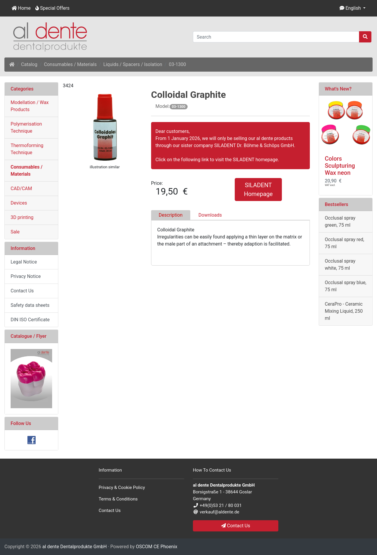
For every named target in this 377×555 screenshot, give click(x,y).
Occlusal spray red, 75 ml (344, 243)
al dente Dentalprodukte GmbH (74, 546)
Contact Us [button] (235, 525)
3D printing (22, 217)
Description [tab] (171, 215)
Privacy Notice (26, 276)
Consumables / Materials (70, 64)
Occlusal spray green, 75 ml (340, 221)
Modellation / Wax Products (30, 106)
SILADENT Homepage (258, 189)
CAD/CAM (21, 188)
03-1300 (177, 64)
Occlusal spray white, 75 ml (340, 264)
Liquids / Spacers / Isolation (132, 64)
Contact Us (22, 291)
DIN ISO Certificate (30, 319)
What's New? (338, 89)
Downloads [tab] (210, 215)
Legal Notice (24, 262)
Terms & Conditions (118, 499)
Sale (15, 232)
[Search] (276, 36)
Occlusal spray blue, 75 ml (345, 286)
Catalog (29, 64)
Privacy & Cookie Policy (122, 487)
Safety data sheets (30, 305)
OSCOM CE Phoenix (156, 546)
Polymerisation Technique (26, 127)
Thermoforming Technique (27, 149)
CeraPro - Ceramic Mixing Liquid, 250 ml (344, 311)
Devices (19, 203)
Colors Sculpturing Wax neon (340, 165)
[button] (352, 8)
